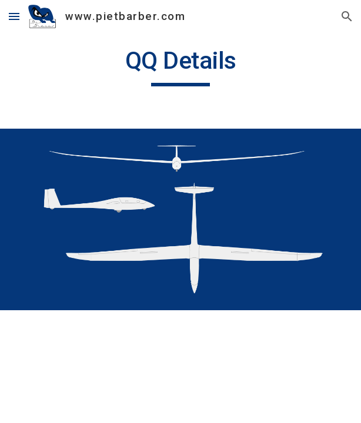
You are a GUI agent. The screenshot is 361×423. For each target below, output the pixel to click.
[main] (180, 66)
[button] (14, 16)
